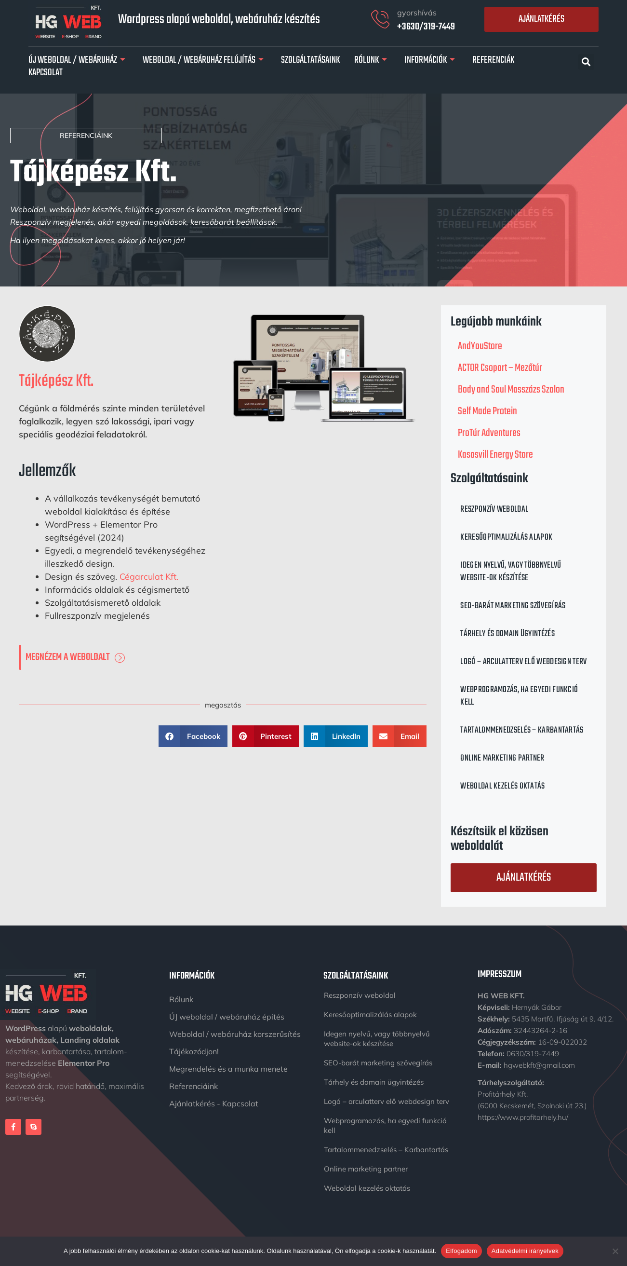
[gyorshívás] (380, 19)
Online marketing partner (502, 758)
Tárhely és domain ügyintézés (507, 634)
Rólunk (370, 60)
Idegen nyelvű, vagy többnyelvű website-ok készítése (510, 571)
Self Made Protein (487, 411)
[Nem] (615, 1251)
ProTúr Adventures (489, 433)
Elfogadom (461, 1250)
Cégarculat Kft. (149, 576)
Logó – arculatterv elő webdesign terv (523, 662)
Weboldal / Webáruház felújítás (203, 60)
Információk (429, 60)
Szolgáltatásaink (310, 60)
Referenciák (493, 60)
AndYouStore (480, 346)
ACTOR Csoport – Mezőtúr (500, 368)
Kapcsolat (45, 73)
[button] (586, 62)
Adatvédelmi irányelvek (525, 1250)
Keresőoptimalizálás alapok (506, 538)
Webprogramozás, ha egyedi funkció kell (519, 696)
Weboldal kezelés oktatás (502, 786)
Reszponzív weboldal (494, 510)
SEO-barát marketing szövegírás (512, 606)
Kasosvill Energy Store (495, 455)
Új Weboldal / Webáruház (76, 60)
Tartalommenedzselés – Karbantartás (521, 730)
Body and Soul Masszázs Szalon (511, 389)
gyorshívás (417, 12)
